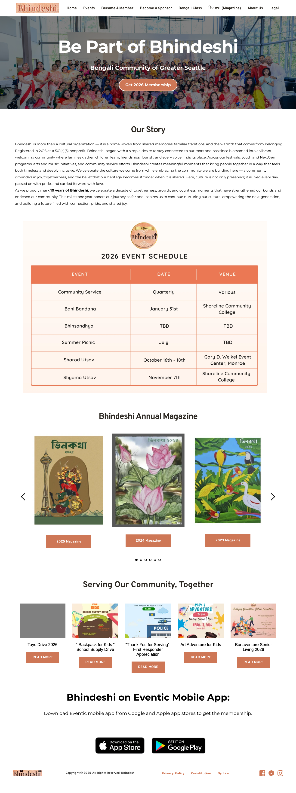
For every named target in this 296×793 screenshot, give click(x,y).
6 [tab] (159, 560)
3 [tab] (146, 560)
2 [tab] (141, 560)
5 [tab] (155, 560)
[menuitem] (71, 8)
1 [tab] (136, 560)
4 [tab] (150, 560)
